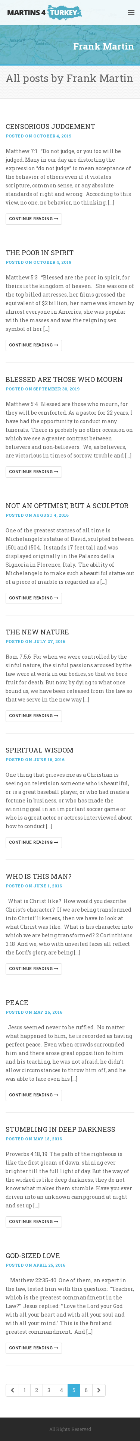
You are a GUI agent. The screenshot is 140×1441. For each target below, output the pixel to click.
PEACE (17, 1002)
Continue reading (34, 218)
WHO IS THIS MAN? (39, 876)
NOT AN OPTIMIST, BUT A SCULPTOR (67, 505)
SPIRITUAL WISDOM (40, 749)
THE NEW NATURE (37, 631)
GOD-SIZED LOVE (33, 1255)
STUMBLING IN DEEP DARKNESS (60, 1129)
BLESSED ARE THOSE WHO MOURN (64, 379)
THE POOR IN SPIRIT (40, 252)
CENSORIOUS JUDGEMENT (50, 126)
